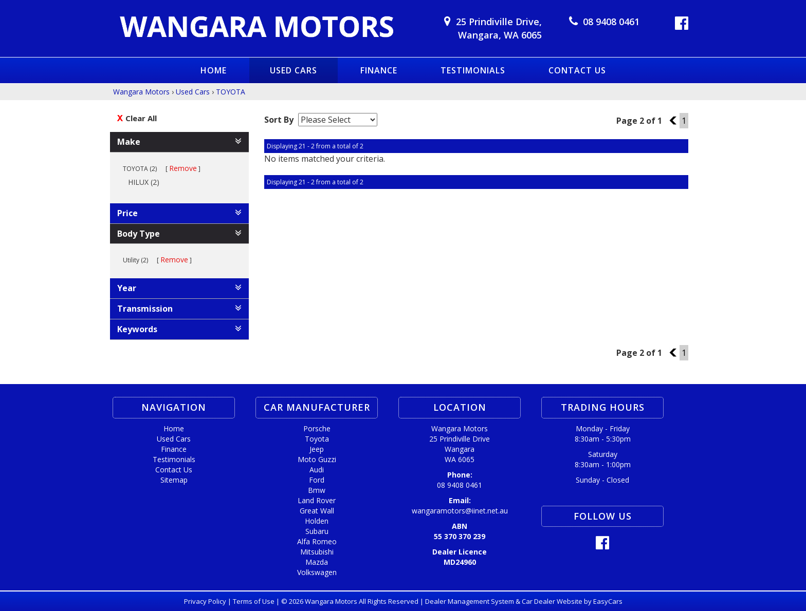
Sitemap (174, 480)
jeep (316, 449)
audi (316, 469)
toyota (317, 439)
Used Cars (293, 70)
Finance (378, 70)
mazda (316, 562)
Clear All (141, 118)
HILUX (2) (147, 182)
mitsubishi (317, 552)
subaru (316, 531)
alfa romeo (317, 541)
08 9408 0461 (611, 21)
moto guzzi (317, 459)
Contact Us (577, 70)
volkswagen (317, 572)
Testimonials (473, 70)
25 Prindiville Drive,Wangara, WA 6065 (499, 28)
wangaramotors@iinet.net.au (460, 510)
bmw (316, 490)
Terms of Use (254, 601)
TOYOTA (230, 92)
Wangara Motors (141, 92)
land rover (317, 500)
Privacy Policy (206, 601)
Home (213, 70)
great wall (317, 510)
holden (316, 521)
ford (316, 480)
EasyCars (607, 601)
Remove (183, 168)
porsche (317, 428)
